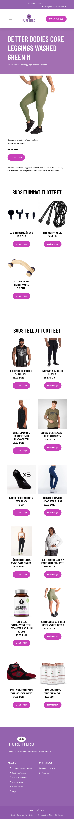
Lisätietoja (16, 157)
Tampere (48, 6)
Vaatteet (21, 140)
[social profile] (45, 3)
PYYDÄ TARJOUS (56, 19)
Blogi (14, 791)
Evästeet (32, 815)
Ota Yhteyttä (22, 815)
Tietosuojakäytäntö (46, 815)
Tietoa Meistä (17, 787)
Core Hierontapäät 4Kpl (21, 232)
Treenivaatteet (32, 140)
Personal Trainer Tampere (22, 768)
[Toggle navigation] (11, 18)
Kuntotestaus (17, 782)
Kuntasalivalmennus (19, 777)
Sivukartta (59, 815)
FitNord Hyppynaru (52, 232)
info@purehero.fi (59, 6)
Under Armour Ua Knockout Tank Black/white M (21, 436)
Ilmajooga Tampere (20, 773)
